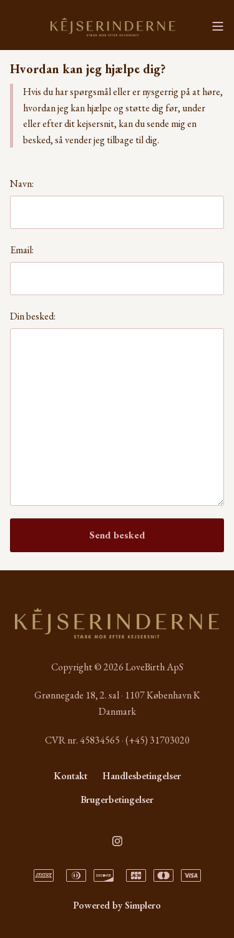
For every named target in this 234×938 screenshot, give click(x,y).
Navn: (22, 183)
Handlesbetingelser (141, 775)
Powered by (117, 905)
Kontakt (70, 775)
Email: (22, 249)
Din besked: (33, 316)
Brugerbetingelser (117, 799)
